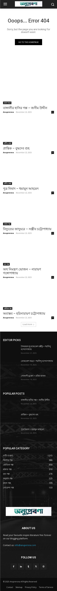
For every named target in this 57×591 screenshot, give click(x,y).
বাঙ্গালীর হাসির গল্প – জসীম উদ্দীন (25, 108)
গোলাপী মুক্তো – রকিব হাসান (33, 376)
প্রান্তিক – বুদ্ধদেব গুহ (16, 148)
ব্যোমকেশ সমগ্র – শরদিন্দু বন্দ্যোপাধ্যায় (37, 361)
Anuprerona (8, 112)
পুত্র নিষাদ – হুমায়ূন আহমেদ (21, 188)
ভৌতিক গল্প (7, 308)
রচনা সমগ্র (7, 103)
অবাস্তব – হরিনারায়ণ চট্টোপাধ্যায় (24, 313)
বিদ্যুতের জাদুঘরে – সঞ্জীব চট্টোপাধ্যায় (27, 229)
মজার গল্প (7, 224)
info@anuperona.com (25, 545)
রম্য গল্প (6, 264)
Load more (28, 324)
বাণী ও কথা (7, 143)
